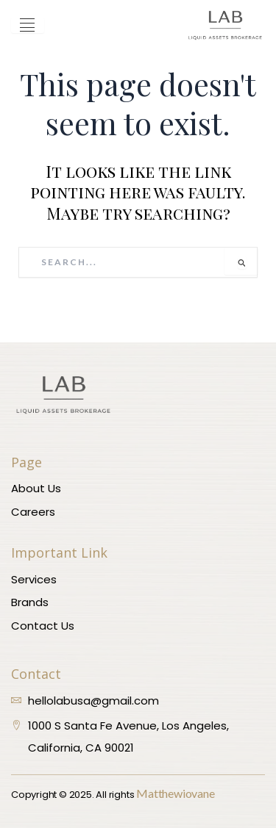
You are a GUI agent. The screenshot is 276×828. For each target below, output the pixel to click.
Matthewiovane (175, 793)
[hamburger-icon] (27, 25)
